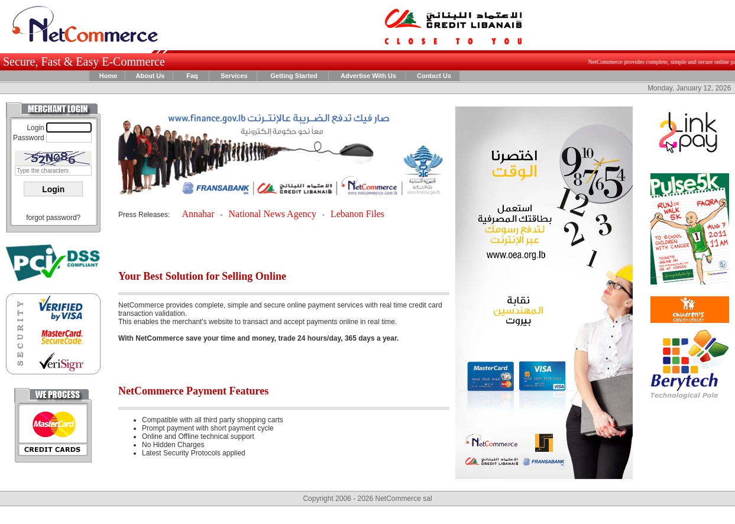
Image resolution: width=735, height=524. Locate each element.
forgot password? (53, 218)
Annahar (198, 214)
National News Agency (272, 214)
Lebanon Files (357, 214)
